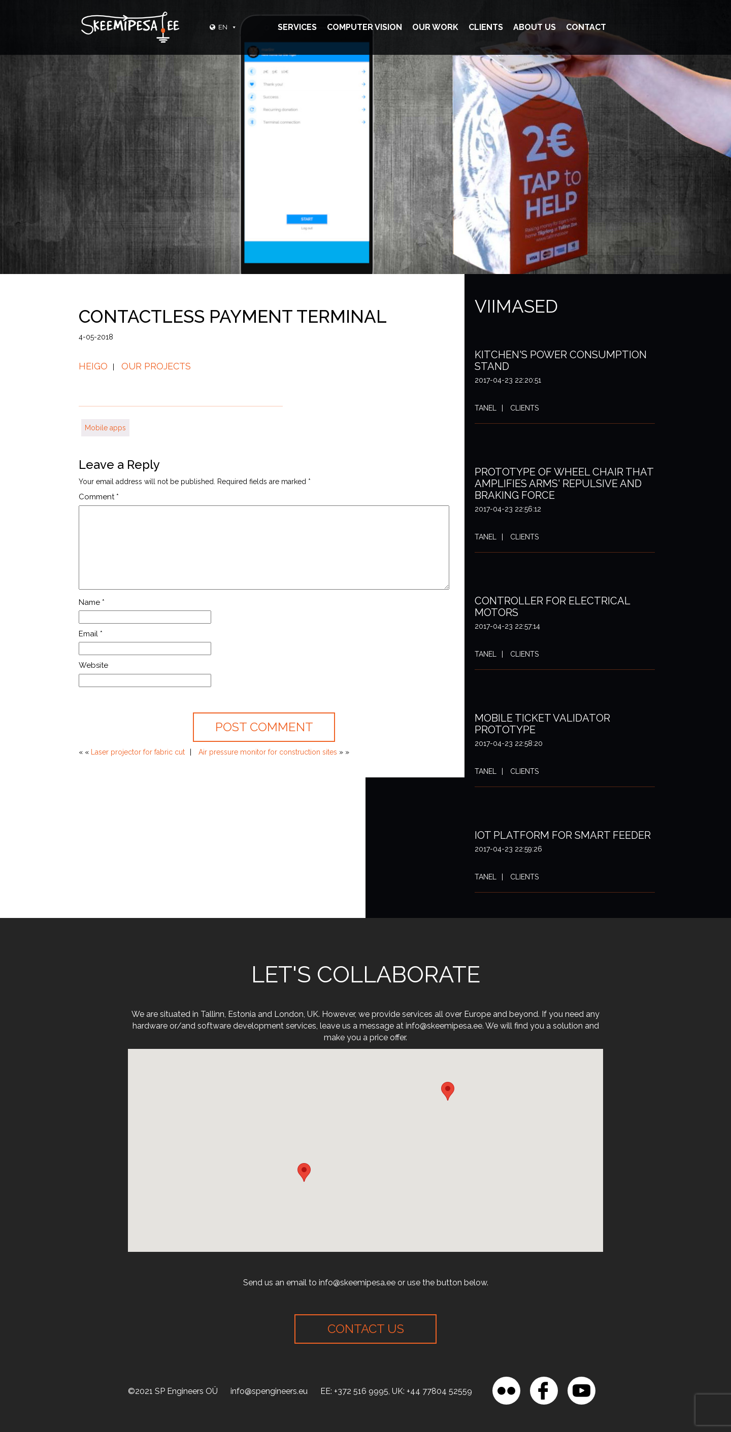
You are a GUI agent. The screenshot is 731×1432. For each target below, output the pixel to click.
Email (91, 633)
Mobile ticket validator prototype (542, 724)
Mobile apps (105, 428)
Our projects (156, 366)
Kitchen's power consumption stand (561, 360)
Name (92, 602)
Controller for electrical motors (552, 607)
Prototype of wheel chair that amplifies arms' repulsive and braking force (564, 483)
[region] (132, 1358)
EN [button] (227, 27)
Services (297, 27)
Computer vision (364, 27)
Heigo (93, 366)
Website (93, 665)
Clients (486, 27)
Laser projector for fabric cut (138, 752)
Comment (99, 496)
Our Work (435, 27)
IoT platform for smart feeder (563, 835)
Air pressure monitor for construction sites (267, 752)
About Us (534, 27)
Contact (586, 27)
